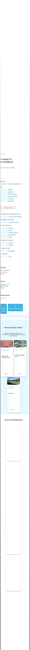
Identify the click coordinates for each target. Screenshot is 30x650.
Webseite (3, 274)
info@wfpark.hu (4, 272)
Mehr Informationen (8, 207)
